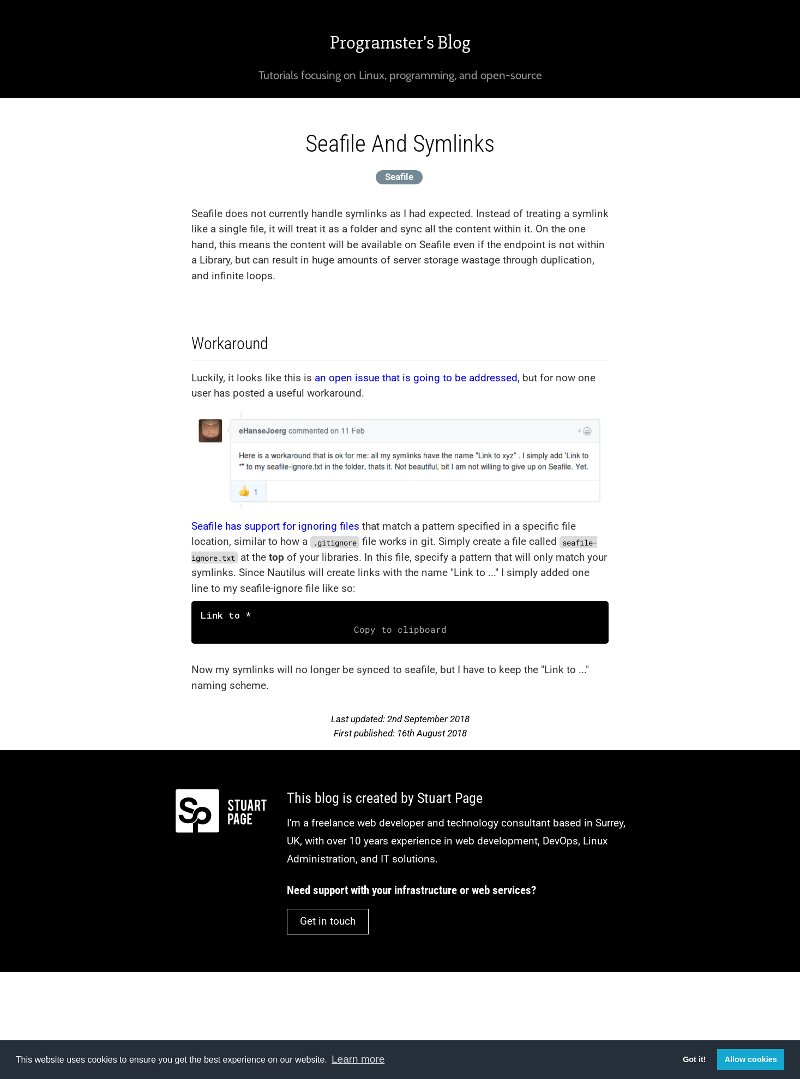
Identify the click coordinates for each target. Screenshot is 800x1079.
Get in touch (328, 921)
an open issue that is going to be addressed (416, 377)
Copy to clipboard (400, 629)
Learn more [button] (358, 1059)
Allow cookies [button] (751, 1059)
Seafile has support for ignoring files (275, 526)
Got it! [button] (694, 1059)
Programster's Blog (400, 42)
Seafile (399, 176)
